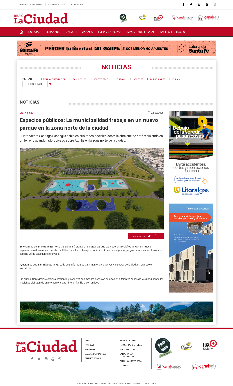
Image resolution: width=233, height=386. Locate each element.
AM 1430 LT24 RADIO (172, 32)
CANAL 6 (87, 32)
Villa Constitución (53, 79)
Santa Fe (137, 79)
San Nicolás (78, 79)
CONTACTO (77, 4)
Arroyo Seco (99, 79)
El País (175, 79)
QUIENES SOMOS (56, 4)
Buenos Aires (156, 79)
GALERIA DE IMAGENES (30, 4)
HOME (88, 340)
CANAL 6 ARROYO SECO (131, 361)
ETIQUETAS (35, 84)
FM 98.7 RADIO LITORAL (140, 32)
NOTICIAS (34, 32)
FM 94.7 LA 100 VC (109, 32)
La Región (119, 79)
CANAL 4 (71, 32)
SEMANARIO (53, 32)
